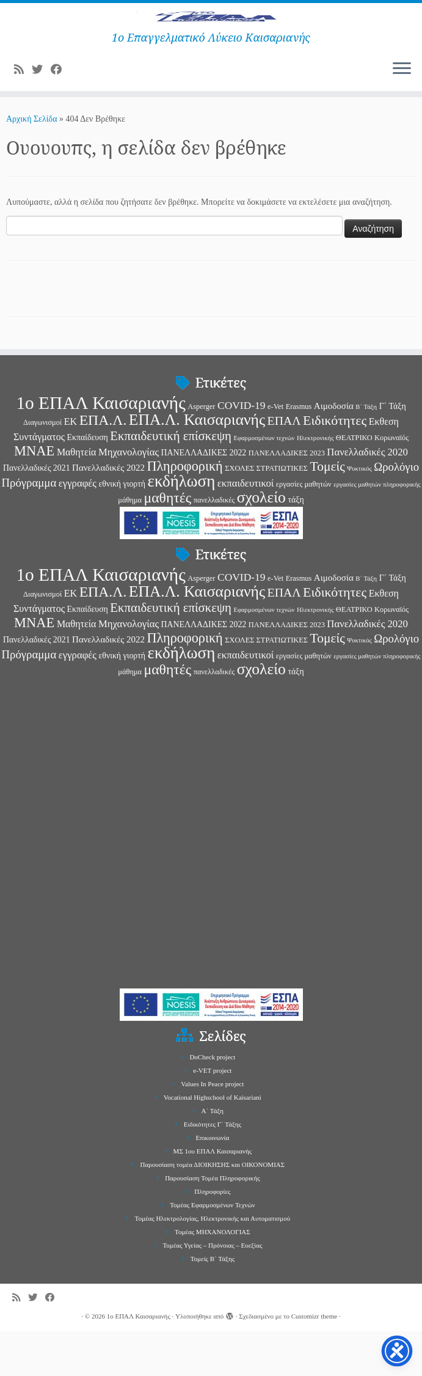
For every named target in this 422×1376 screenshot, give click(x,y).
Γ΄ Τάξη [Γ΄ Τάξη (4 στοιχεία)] (392, 450)
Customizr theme (314, 1360)
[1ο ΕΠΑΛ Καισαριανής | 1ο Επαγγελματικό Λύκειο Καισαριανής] (211, 39)
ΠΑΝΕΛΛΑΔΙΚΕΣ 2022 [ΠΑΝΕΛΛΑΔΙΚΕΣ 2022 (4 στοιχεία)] (204, 497)
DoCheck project (212, 1101)
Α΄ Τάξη (213, 1155)
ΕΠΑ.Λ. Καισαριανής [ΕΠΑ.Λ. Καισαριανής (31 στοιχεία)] (197, 464)
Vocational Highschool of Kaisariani (212, 1142)
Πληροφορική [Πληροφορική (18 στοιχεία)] (184, 510)
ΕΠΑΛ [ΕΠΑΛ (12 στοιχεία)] (284, 465)
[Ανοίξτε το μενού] (402, 114)
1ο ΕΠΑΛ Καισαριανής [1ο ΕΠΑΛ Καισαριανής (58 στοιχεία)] (100, 447)
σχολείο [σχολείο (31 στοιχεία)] (261, 542)
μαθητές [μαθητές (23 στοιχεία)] (168, 542)
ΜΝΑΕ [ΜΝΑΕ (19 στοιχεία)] (34, 495)
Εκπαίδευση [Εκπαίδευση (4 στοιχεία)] (87, 482)
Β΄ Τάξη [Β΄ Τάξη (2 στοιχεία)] (366, 451)
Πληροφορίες (212, 1236)
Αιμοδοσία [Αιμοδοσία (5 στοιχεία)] (334, 450)
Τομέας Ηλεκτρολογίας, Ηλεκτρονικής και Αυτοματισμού (213, 1263)
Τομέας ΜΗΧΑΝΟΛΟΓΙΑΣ (212, 1276)
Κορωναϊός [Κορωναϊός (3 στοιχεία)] (391, 482)
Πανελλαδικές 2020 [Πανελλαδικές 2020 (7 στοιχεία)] (367, 496)
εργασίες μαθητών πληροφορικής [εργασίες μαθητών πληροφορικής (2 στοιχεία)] (376, 529)
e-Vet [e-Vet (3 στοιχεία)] (275, 451)
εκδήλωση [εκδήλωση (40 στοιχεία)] (182, 526)
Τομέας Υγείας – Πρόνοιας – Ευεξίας (212, 1289)
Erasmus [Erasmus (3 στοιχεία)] (299, 451)
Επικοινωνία (212, 1182)
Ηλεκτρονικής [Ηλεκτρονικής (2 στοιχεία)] (315, 482)
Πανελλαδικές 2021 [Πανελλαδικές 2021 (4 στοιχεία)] (36, 512)
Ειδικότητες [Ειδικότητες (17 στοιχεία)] (334, 465)
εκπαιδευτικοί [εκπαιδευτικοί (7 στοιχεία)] (245, 528)
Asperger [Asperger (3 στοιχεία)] (201, 451)
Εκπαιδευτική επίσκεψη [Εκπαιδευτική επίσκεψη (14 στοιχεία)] (170, 480)
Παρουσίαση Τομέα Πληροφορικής (212, 1222)
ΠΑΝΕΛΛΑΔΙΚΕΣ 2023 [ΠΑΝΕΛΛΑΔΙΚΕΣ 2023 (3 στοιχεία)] (287, 497)
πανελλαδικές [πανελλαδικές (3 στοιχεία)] (214, 544)
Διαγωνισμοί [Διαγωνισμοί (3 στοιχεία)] (42, 467)
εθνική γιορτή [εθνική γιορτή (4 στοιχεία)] (121, 528)
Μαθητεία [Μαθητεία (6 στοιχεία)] (76, 496)
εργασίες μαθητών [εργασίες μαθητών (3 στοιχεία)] (304, 528)
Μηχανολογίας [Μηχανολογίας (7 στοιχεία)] (128, 496)
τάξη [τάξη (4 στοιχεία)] (296, 544)
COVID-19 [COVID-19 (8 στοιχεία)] (241, 450)
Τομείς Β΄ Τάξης (213, 1303)
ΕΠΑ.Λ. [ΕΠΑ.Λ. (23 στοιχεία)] (103, 465)
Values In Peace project (212, 1128)
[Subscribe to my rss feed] (23, 115)
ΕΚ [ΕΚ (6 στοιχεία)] (70, 466)
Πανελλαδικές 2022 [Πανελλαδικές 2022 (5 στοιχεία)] (108, 512)
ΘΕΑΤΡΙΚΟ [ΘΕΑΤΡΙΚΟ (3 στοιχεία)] (354, 482)
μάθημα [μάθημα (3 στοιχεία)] (130, 544)
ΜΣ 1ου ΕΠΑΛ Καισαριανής (212, 1195)
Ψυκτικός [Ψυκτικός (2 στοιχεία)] (359, 513)
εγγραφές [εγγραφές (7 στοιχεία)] (77, 528)
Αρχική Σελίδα (32, 164)
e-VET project (212, 1115)
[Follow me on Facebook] (60, 115)
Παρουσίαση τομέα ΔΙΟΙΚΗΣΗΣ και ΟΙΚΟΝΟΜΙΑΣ (212, 1209)
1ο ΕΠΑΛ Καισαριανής (138, 1360)
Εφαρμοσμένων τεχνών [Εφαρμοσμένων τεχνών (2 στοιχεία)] (263, 482)
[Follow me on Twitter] (41, 115)
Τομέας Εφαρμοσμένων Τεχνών (212, 1249)
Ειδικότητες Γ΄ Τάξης (212, 1168)
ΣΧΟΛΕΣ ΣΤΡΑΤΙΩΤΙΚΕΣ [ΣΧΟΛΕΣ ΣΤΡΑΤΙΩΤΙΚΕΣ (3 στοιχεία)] (266, 513)
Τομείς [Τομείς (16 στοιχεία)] (327, 511)
